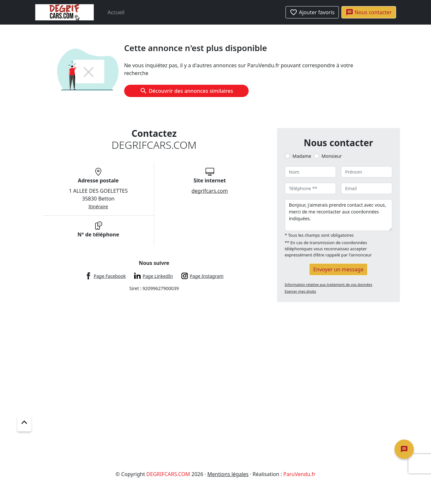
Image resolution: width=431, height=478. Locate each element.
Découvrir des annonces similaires (186, 91)
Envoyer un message (338, 269)
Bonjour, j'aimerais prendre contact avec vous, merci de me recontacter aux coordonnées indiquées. (338, 215)
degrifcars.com (209, 190)
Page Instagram (207, 276)
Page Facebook (110, 276)
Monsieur (332, 156)
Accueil (116, 12)
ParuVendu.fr (299, 474)
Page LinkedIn (158, 276)
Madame (302, 156)
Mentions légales (228, 474)
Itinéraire (98, 206)
